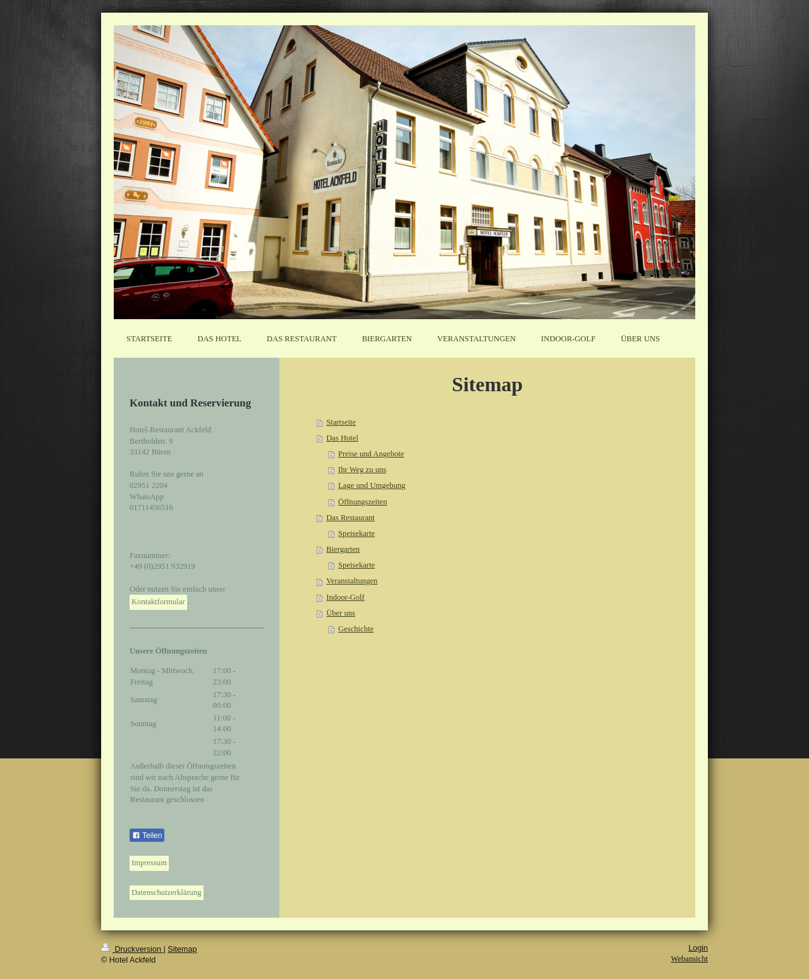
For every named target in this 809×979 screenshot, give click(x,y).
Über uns (340, 613)
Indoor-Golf (345, 597)
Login (698, 948)
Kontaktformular (158, 601)
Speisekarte (356, 533)
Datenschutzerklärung (166, 892)
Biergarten (343, 549)
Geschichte (356, 628)
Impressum (149, 862)
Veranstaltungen (351, 580)
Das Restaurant (350, 517)
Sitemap (182, 949)
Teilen (147, 835)
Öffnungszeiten (362, 501)
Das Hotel (342, 438)
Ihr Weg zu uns (362, 469)
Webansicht (689, 958)
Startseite (341, 422)
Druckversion (132, 949)
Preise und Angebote (371, 453)
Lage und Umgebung (371, 485)
